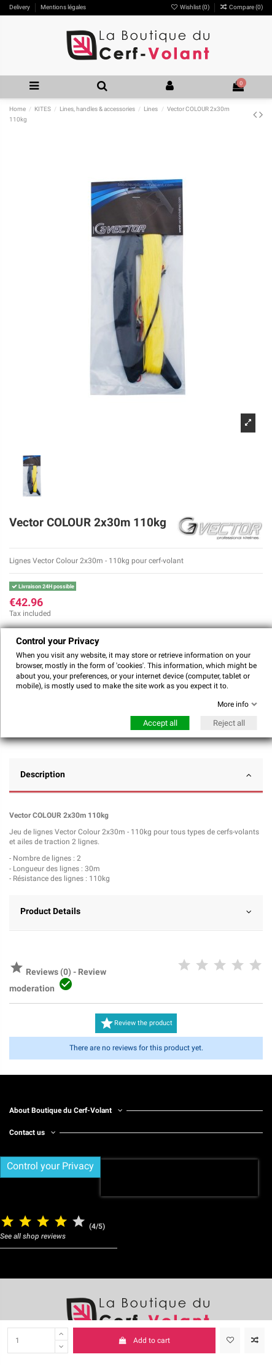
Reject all (228, 722)
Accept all (159, 722)
